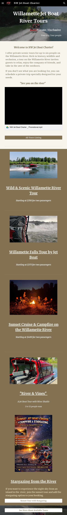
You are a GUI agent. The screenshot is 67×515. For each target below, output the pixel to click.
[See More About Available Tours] (33, 510)
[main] (33, 23)
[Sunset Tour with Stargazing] (33, 501)
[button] (2, 3)
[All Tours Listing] (33, 138)
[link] (33, 108)
